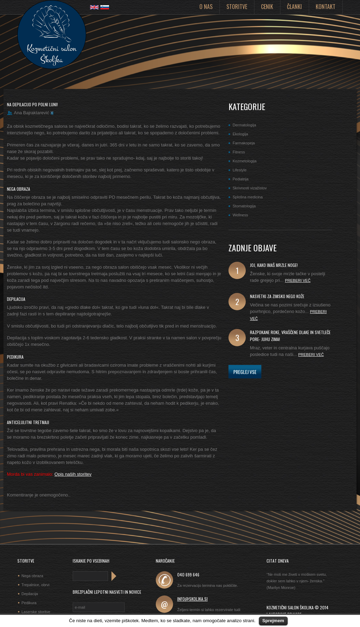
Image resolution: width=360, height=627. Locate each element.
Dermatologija (244, 125)
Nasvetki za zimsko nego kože (277, 296)
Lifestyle (239, 170)
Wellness (240, 215)
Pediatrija (241, 179)
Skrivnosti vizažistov (250, 188)
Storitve (236, 6)
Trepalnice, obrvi (35, 585)
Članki (294, 6)
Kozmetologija (244, 161)
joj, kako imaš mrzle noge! (274, 265)
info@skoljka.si (192, 599)
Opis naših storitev (72, 474)
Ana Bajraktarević (31, 112)
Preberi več (297, 280)
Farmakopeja (244, 143)
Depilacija (29, 594)
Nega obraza (32, 576)
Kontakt (325, 6)
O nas (206, 6)
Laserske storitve (35, 612)
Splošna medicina (248, 197)
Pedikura (28, 603)
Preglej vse (244, 371)
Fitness (239, 152)
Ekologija (240, 134)
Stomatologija (244, 206)
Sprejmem (273, 620)
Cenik (267, 6)
